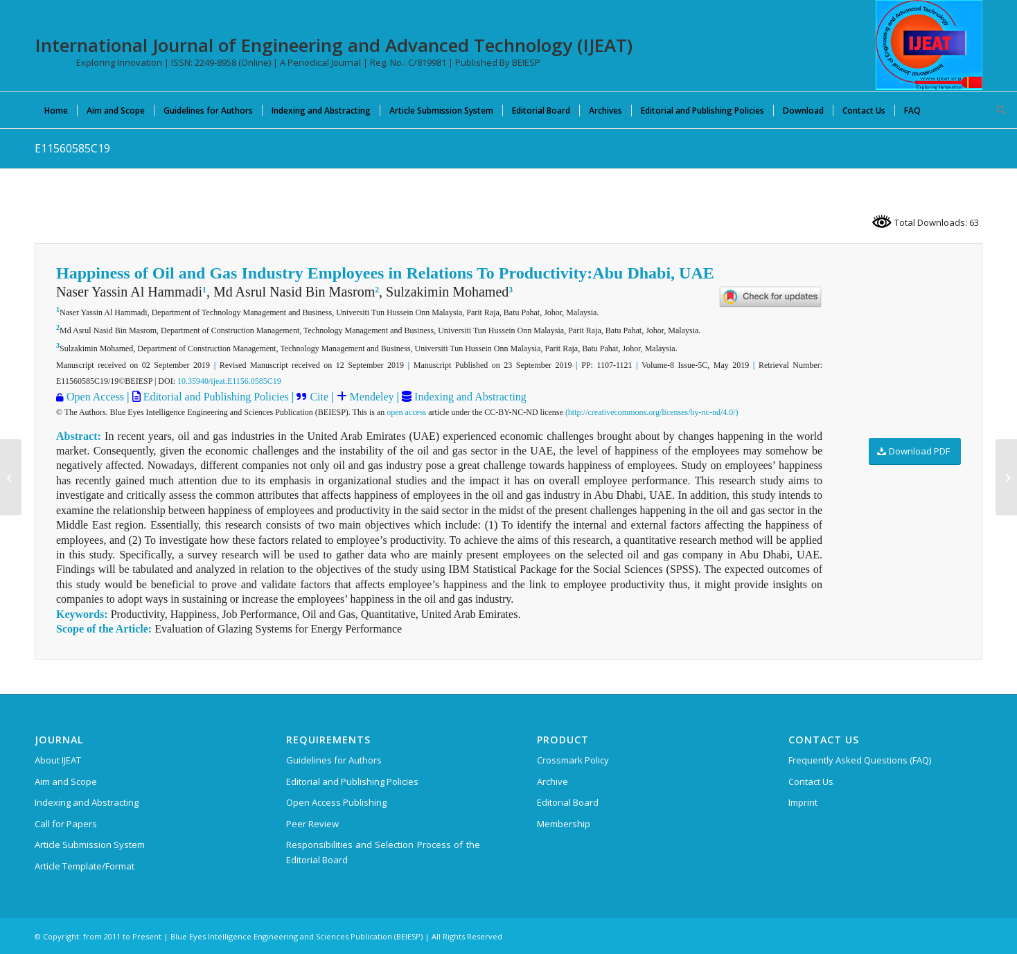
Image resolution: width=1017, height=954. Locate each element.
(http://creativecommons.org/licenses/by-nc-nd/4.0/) (652, 412)
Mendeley (370, 397)
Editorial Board (568, 802)
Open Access (95, 397)
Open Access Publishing (336, 802)
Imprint (802, 802)
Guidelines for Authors (334, 760)
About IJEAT (58, 760)
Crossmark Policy (573, 760)
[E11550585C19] (10, 477)
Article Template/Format (84, 866)
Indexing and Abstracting (469, 397)
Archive (552, 781)
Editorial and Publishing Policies (215, 397)
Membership (563, 824)
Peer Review (312, 824)
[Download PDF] (915, 451)
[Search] (996, 110)
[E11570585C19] (1006, 477)
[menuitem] (56, 110)
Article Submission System (90, 844)
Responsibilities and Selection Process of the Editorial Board (383, 851)
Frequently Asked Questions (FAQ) (859, 760)
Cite (319, 397)
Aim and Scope (66, 781)
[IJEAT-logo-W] (929, 45)
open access (406, 412)
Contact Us (810, 781)
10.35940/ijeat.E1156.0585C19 (229, 381)
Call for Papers (66, 824)
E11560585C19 (72, 148)
